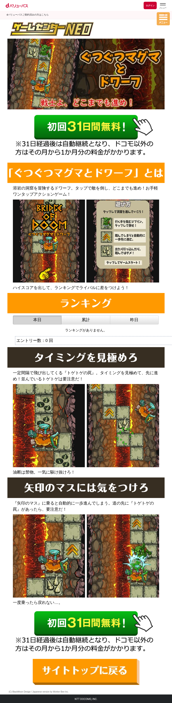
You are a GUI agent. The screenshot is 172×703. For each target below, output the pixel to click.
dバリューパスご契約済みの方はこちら (28, 14)
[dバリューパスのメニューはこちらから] (162, 6)
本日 (37, 319)
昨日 (134, 319)
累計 (86, 319)
